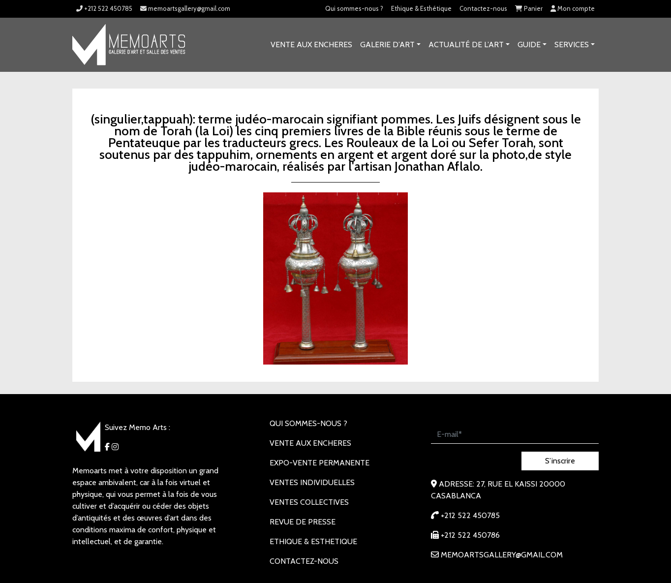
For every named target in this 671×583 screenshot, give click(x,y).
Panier (529, 8)
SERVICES (571, 44)
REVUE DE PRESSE (303, 521)
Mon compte (572, 8)
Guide (529, 44)
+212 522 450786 (465, 535)
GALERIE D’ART (387, 44)
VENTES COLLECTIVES (309, 502)
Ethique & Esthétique (421, 8)
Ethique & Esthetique (313, 541)
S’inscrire (560, 460)
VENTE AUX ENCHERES (311, 44)
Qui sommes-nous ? (354, 8)
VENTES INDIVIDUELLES (312, 482)
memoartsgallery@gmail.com (185, 8)
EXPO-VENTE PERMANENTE (319, 462)
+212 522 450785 (104, 8)
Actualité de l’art (466, 44)
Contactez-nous (483, 8)
